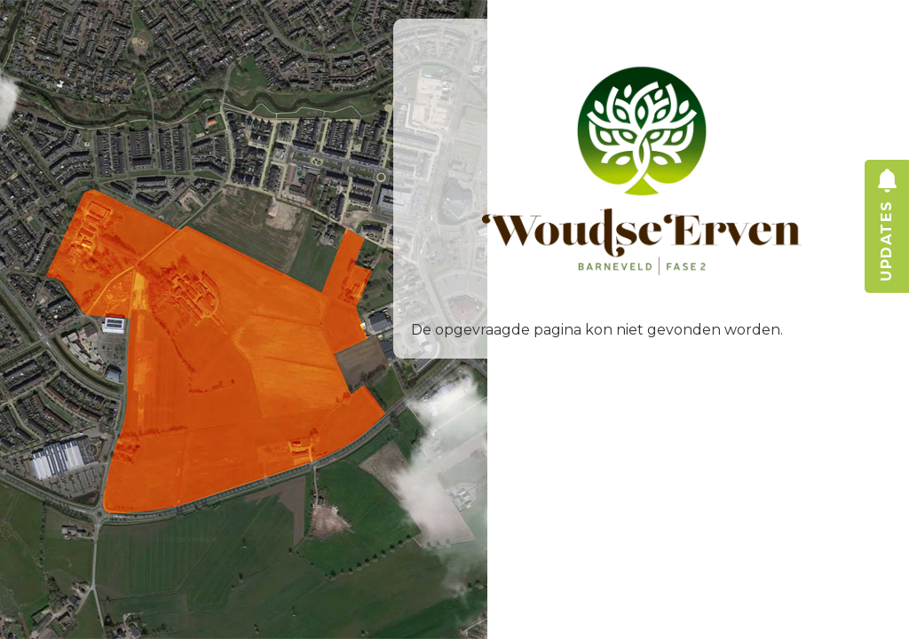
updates (886, 259)
